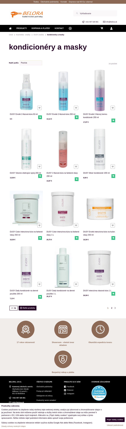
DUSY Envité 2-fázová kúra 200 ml (61, 114)
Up (13, 308)
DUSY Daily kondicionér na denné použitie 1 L (61, 285)
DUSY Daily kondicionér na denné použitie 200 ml (25, 285)
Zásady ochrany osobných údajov (13, 426)
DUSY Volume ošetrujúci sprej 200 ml (25, 166)
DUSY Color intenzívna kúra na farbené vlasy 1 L (63, 226)
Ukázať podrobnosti (115, 425)
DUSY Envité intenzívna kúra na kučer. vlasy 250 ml (99, 226)
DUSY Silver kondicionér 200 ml (97, 166)
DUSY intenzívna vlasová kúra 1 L (98, 284)
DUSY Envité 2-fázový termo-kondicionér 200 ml (95, 115)
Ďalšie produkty (27, 308)
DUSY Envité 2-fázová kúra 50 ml (24, 114)
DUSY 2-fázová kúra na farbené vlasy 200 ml (62, 167)
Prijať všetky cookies (115, 420)
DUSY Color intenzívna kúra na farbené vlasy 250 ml (26, 226)
